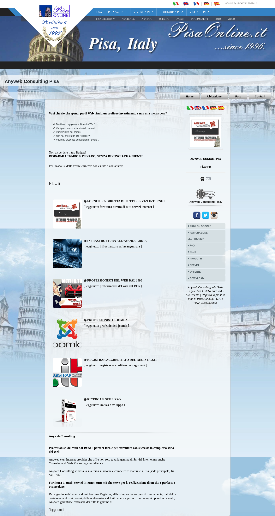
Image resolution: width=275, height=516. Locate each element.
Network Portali (247, 3)
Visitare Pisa (199, 12)
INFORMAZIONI (199, 19)
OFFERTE (164, 19)
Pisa (99, 12)
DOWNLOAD (197, 278)
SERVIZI (194, 265)
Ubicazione (214, 96)
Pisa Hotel (128, 19)
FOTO (218, 19)
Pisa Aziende (118, 12)
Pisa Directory (105, 19)
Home (190, 96)
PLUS (193, 252)
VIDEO (231, 19)
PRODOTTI (196, 258)
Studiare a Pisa (171, 12)
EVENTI (180, 19)
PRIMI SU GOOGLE (200, 226)
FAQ (192, 245)
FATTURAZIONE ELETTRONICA (198, 235)
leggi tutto (56, 509)
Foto (238, 96)
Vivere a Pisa (143, 12)
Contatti (260, 96)
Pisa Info (146, 19)
